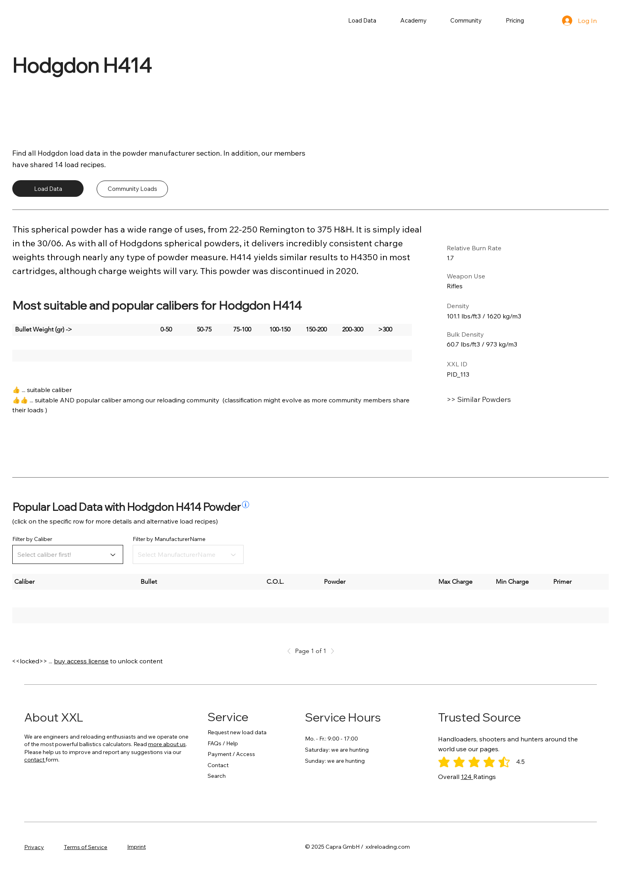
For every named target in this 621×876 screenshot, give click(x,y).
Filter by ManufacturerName (169, 539)
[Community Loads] (132, 189)
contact (35, 759)
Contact (218, 765)
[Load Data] (48, 188)
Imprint (136, 846)
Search (217, 775)
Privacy (34, 847)
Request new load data (237, 732)
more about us (167, 744)
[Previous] (291, 651)
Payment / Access (231, 754)
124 (467, 777)
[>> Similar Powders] (504, 399)
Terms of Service (85, 847)
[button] (362, 20)
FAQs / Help (223, 743)
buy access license (81, 661)
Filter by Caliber (32, 539)
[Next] (330, 651)
